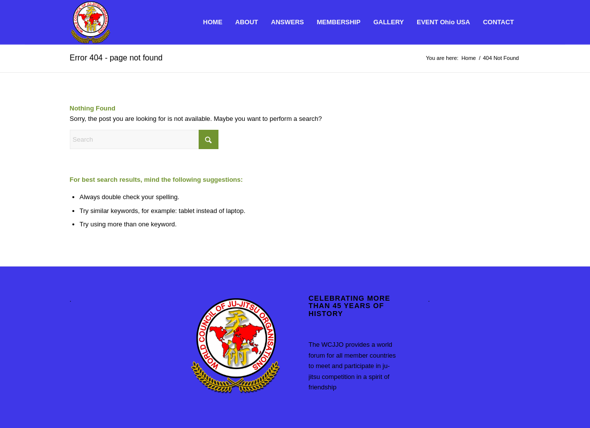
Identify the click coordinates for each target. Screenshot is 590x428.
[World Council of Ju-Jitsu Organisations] (90, 22)
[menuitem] (213, 22)
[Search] (144, 139)
